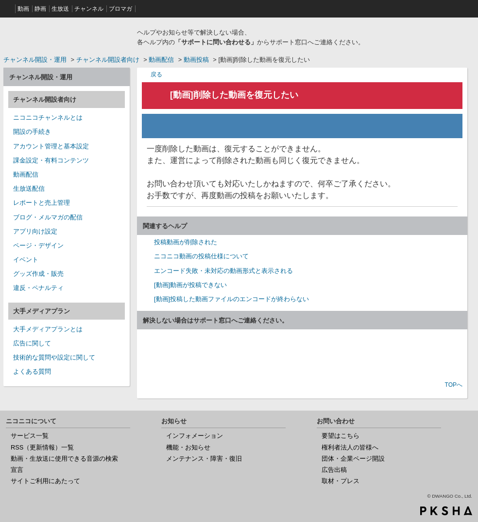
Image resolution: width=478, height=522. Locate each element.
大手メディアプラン (41, 311)
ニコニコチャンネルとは (48, 117)
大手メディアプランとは (48, 329)
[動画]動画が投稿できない (190, 284)
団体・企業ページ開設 (353, 458)
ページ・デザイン (38, 245)
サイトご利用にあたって (45, 481)
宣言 (17, 469)
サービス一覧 (30, 435)
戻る (156, 74)
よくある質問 (32, 371)
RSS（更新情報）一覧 (42, 447)
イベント (25, 259)
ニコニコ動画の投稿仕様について (201, 256)
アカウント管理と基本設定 (51, 146)
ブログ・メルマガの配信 (48, 217)
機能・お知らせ (188, 447)
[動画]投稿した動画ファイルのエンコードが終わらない (231, 299)
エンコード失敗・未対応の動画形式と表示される (223, 270)
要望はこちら (340, 435)
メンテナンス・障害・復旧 (204, 458)
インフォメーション (194, 435)
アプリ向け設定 (35, 231)
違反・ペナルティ (38, 287)
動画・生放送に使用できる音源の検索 (64, 458)
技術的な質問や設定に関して (54, 357)
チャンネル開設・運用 (35, 59)
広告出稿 (334, 469)
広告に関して (32, 343)
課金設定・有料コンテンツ (51, 160)
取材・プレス (340, 481)
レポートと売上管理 (41, 202)
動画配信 (161, 59)
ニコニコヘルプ (66, 36)
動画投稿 (196, 59)
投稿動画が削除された (185, 242)
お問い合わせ (302, 356)
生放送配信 (29, 188)
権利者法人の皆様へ (350, 447)
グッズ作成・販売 (38, 273)
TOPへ (453, 384)
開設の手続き (32, 131)
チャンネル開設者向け (107, 59)
